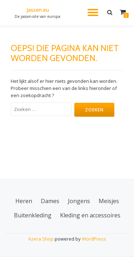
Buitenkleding (32, 215)
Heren (23, 201)
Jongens (79, 201)
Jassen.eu (37, 9)
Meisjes (109, 201)
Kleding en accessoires (90, 215)
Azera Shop (41, 239)
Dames (50, 201)
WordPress (94, 239)
